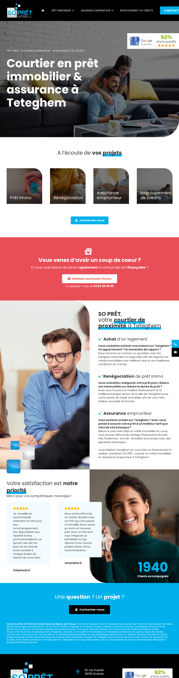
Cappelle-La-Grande (80, 626)
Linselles (159, 631)
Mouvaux (142, 634)
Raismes (50, 637)
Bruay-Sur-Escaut (48, 626)
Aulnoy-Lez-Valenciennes (138, 623)
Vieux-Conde (108, 639)
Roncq (69, 637)
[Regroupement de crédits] (154, 194)
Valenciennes (93, 639)
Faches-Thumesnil (78, 629)
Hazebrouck (38, 631)
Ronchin (60, 637)
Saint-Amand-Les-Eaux (121, 637)
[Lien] (20, 10)
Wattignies (12, 642)
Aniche (81, 623)
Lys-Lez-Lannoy (38, 634)
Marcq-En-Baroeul (58, 634)
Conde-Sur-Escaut (122, 626)
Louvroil (25, 634)
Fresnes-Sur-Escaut (110, 629)
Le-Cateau (137, 631)
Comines (106, 626)
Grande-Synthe (130, 629)
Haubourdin (13, 631)
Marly (71, 634)
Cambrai (63, 626)
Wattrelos (24, 642)
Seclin (34, 639)
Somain (57, 639)
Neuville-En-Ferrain (157, 634)
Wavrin (33, 642)
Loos (18, 634)
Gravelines (145, 629)
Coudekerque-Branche (146, 626)
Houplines (56, 631)
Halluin (155, 629)
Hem (47, 631)
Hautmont (25, 631)
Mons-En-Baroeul (126, 634)
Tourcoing (79, 639)
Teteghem (67, 639)
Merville (112, 634)
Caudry (97, 626)
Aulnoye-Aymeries (162, 623)
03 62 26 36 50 (92, 272)
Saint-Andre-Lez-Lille (145, 637)
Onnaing (19, 637)
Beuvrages (21, 626)
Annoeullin (91, 623)
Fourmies (94, 629)
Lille (152, 631)
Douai (18, 629)
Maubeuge (102, 634)
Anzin (101, 623)
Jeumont (67, 631)
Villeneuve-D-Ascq (126, 639)
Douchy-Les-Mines (32, 629)
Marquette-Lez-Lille (85, 634)
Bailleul (10, 626)
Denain (10, 629)
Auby (121, 623)
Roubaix (78, 637)
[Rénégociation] (68, 194)
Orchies (29, 637)
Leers (147, 631)
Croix (162, 626)
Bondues (32, 626)
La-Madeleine (110, 631)
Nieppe (10, 637)
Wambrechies (144, 639)
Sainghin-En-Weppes (95, 637)
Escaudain (61, 629)
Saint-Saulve (23, 639)
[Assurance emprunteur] (111, 194)
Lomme (11, 634)
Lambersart (125, 631)
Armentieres (111, 623)
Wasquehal (159, 639)
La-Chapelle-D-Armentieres (87, 631)
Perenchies (39, 637)
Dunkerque (48, 629)
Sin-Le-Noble (45, 639)
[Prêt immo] (24, 194)
